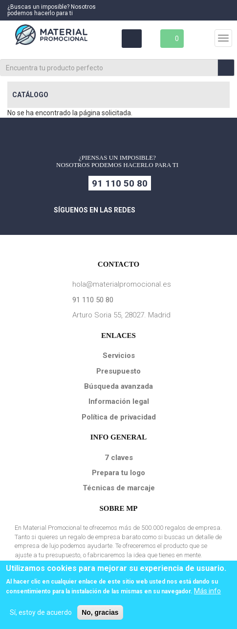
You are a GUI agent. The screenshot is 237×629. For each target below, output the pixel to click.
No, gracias (100, 612)
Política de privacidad (119, 417)
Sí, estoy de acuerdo (41, 612)
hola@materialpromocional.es (121, 284)
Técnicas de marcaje (119, 487)
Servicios (119, 355)
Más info (207, 591)
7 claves (119, 457)
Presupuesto (118, 371)
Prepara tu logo (118, 472)
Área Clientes (131, 38)
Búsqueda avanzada (118, 386)
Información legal (118, 401)
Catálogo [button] (30, 95)
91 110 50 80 (120, 183)
